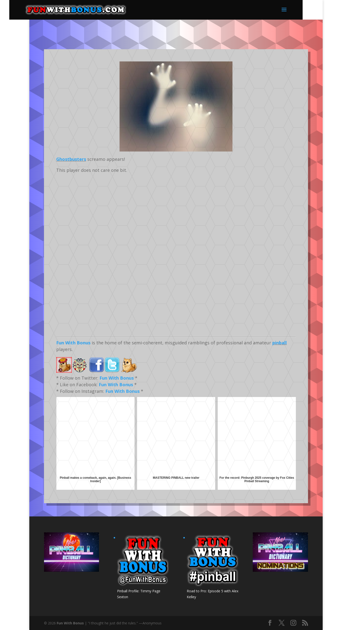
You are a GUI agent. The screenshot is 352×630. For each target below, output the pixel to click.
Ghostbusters (71, 159)
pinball (279, 343)
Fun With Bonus (73, 343)
